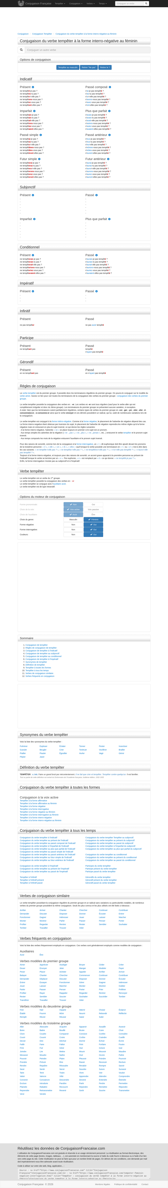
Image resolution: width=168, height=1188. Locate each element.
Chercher (83, 910)
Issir (121, 1048)
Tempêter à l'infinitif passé (31, 883)
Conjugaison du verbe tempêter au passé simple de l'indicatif (46, 852)
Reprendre (24, 1090)
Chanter (63, 910)
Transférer (24, 1000)
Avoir (22, 955)
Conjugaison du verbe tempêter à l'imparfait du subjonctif (110, 846)
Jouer (81, 917)
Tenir (42, 1073)
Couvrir (43, 1037)
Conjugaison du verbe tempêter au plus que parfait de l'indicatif (47, 849)
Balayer (23, 975)
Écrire (121, 1041)
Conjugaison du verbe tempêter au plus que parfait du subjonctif (113, 849)
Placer (42, 972)
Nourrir (82, 1013)
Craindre (103, 1037)
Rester (82, 924)
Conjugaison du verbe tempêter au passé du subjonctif (109, 843)
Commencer (84, 975)
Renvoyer (123, 993)
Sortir (81, 1090)
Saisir (81, 1017)
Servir (62, 1069)
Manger (82, 968)
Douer (22, 968)
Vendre (43, 1094)
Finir (22, 1010)
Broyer (82, 965)
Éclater (62, 746)
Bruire (81, 1030)
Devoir (23, 1041)
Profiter (23, 924)
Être (41, 955)
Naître (62, 1055)
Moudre (43, 1055)
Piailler (23, 753)
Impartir (62, 1010)
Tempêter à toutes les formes (38, 667)
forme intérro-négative (61, 421)
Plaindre (23, 1087)
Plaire (62, 1058)
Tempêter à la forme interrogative (34, 809)
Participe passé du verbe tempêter (100, 871)
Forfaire (102, 1044)
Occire (102, 1055)
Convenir (24, 1080)
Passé (89, 195)
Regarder (44, 924)
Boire (22, 1030)
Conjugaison (75, 3)
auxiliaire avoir (59, 484)
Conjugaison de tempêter (37, 645)
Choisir (102, 1010)
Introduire (44, 1083)
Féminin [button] (93, 519)
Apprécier (44, 965)
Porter (121, 921)
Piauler (43, 753)
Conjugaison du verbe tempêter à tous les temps (58, 830)
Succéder (103, 996)
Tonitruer (83, 750)
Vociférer (103, 750)
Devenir (82, 1080)
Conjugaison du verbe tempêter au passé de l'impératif (44, 871)
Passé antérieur (96, 135)
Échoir (102, 1041)
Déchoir (62, 1041)
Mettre (62, 1051)
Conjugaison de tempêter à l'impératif (42, 659)
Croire (62, 1037)
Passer (82, 921)
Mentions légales (102, 1184)
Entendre (103, 1080)
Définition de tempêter (35, 665)
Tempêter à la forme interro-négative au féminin (40, 820)
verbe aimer (25, 396)
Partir (81, 1083)
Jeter (61, 968)
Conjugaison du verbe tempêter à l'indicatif (38, 837)
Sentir (42, 1069)
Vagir (101, 753)
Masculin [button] (73, 519)
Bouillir (62, 1030)
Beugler (43, 750)
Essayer (43, 982)
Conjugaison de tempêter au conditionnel (44, 656)
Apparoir (83, 1027)
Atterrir (82, 1010)
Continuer (103, 910)
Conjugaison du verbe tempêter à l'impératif (39, 866)
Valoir (22, 1076)
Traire (62, 1073)
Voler (81, 928)
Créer (121, 965)
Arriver (42, 910)
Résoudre (63, 1066)
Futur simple (28, 159)
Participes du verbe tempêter (98, 866)
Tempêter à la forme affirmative (33, 800)
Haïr (41, 1010)
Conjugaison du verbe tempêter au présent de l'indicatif (44, 840)
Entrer (121, 914)
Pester (102, 746)
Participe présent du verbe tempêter (101, 869)
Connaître (123, 1034)
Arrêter (23, 910)
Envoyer (43, 968)
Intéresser (63, 917)
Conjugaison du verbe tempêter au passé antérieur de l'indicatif (47, 854)
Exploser (43, 746)
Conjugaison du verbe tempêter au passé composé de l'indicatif (47, 843)
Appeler (82, 972)
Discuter (43, 914)
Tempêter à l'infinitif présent (32, 880)
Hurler (82, 753)
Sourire (102, 1090)
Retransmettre (46, 1090)
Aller (22, 1027)
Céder (101, 965)
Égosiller (63, 753)
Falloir (62, 1044)
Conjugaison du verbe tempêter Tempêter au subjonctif (109, 837)
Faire (42, 1044)
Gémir (121, 753)
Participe (27, 338)
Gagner (43, 917)
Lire (41, 1051)
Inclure (102, 1048)
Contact (144, 1184)
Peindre (43, 1058)
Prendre (23, 1062)
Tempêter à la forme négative (32, 806)
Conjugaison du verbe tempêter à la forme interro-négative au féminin (78, 41)
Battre (42, 1030)
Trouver (62, 928)
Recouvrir (63, 1087)
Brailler (122, 750)
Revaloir (82, 1066)
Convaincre (45, 1080)
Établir (23, 1013)
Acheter (62, 972)
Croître (82, 1037)
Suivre (102, 1069)
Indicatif (26, 79)
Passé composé (96, 87)
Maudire (122, 1051)
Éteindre (122, 1080)
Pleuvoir (82, 1058)
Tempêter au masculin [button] (68, 67)
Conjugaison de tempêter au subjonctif (42, 653)
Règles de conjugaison (38, 386)
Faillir (22, 1044)
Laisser (102, 917)
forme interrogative (85, 444)
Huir (81, 1048)
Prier (101, 989)
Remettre (103, 1087)
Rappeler (63, 993)
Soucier (62, 996)
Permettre (123, 1083)
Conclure (83, 1034)
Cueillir (122, 1037)
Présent (25, 87)
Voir (100, 1073)
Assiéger (63, 965)
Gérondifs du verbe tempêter (98, 877)
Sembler (102, 924)
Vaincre (43, 1076)
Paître (121, 1055)
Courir (22, 1037)
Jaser (42, 757)
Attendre (103, 1076)
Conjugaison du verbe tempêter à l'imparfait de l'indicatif (44, 846)
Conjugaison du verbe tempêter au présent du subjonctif (110, 840)
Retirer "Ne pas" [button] (89, 67)
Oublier (122, 986)
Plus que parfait (96, 111)
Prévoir (43, 1062)
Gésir (61, 1048)
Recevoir (103, 1062)
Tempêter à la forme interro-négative (36, 817)
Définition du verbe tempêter (42, 767)
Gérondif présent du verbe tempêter (101, 880)
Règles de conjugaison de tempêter (41, 648)
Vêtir (61, 1076)
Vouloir (122, 1073)
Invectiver (123, 746)
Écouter (102, 914)
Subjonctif (27, 187)
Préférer (122, 989)
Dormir (82, 1041)
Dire (41, 1041)
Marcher (122, 917)
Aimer (22, 965)
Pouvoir (23, 1058)
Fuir (41, 1048)
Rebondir (103, 1013)
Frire (22, 1048)
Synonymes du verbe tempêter (44, 735)
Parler (62, 921)
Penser (102, 921)
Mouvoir (102, 1051)
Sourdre (82, 1069)
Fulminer (24, 746)
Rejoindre (83, 1087)
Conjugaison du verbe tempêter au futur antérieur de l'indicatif (47, 860)
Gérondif (26, 362)
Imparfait (26, 111)
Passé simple (29, 135)
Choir (121, 1030)
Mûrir (61, 1013)
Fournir (43, 1013)
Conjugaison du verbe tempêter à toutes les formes (60, 787)
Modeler (102, 968)
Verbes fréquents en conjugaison (40, 676)
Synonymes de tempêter (36, 662)
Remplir (23, 1017)
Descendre (64, 1080)
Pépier (23, 757)
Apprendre (83, 1076)
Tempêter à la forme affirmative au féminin (38, 803)
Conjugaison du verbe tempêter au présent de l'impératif (44, 869)
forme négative (90, 421)
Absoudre (44, 1027)
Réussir (62, 1017)
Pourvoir (122, 1058)
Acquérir (63, 1027)
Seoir (22, 1069)
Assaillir (102, 1027)
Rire (61, 1062)
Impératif (27, 283)
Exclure (23, 1083)
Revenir (62, 1090)
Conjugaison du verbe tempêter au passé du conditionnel (110, 860)
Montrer (43, 921)
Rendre (23, 1066)
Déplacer (44, 979)
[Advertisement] (84, 19)
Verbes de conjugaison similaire (39, 673)
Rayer (42, 993)
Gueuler (23, 750)
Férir (81, 1044)
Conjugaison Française (38, 3)
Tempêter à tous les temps (37, 670)
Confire (102, 1034)
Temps (103, 3)
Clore (22, 1034)
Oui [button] (93, 524)
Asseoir (122, 1027)
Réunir (42, 1017)
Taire (22, 1073)
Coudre (43, 1034)
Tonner (82, 746)
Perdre (102, 1083)
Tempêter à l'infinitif (28, 877)
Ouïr (81, 1055)
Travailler (44, 928)
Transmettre (124, 1090)
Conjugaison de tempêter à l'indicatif (41, 651)
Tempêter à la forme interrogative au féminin (39, 815)
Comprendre (124, 1076)
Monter (23, 921)
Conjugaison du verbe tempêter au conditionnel (106, 854)
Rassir (82, 1062)
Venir (22, 1094)
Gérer (81, 982)
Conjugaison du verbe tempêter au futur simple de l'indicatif (46, 857)
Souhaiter (123, 924)
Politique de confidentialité (125, 1184)
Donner (82, 914)
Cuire (101, 1030)
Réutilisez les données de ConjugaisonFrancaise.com (61, 1148)
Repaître (43, 1066)
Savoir (121, 1066)
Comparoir (64, 1034)
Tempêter (60, 3)
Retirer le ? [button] (105, 67)
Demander (24, 914)
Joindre (23, 1051)
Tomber (23, 928)
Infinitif (25, 311)
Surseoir (122, 1069)
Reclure (122, 1062)
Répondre (123, 1087)
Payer (121, 968)
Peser (22, 972)
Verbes (91, 3)
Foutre (121, 1044)
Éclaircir (122, 1010)
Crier (61, 750)
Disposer (63, 914)
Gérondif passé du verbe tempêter (100, 883)
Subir (101, 1017)
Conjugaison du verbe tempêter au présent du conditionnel (111, 857)
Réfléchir (123, 1013)
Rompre (102, 1066)
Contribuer (123, 910)
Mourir (82, 1051)
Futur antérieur (95, 159)
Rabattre (43, 1087)
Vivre (81, 1073)
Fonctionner (25, 917)
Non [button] (73, 524)
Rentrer (62, 924)
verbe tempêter (29, 393)
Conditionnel (30, 247)
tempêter (127, 433)
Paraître (63, 1083)
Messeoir (24, 1055)
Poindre (102, 1058)
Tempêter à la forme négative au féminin (37, 812)
